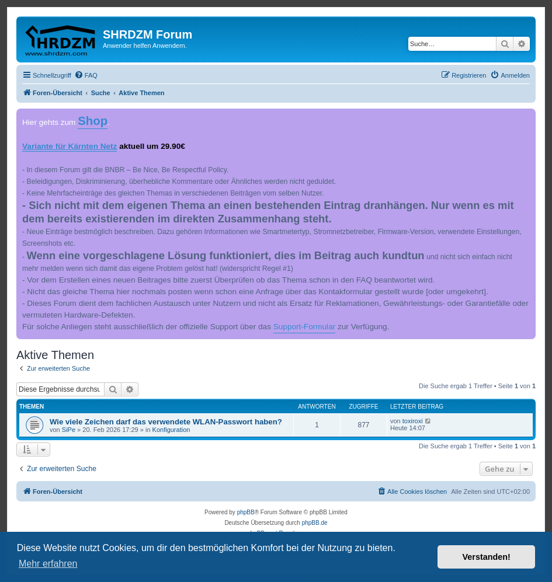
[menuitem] (86, 75)
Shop (92, 120)
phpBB (246, 512)
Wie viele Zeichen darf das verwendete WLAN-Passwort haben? (166, 421)
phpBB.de (315, 523)
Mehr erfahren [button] (48, 564)
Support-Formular (304, 326)
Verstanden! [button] (487, 557)
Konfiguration (171, 429)
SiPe (68, 429)
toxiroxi (412, 420)
